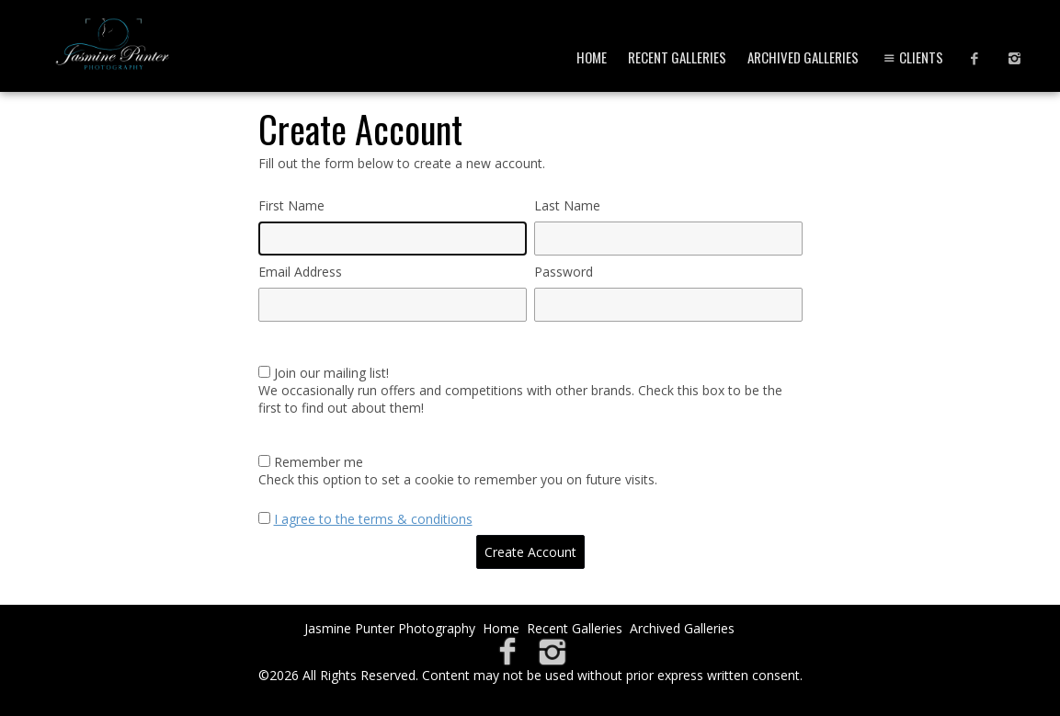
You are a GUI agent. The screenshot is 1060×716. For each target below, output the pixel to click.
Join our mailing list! (331, 372)
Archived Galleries (803, 57)
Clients (911, 57)
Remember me (318, 462)
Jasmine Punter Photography (389, 628)
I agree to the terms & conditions (373, 519)
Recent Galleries (677, 57)
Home (591, 57)
